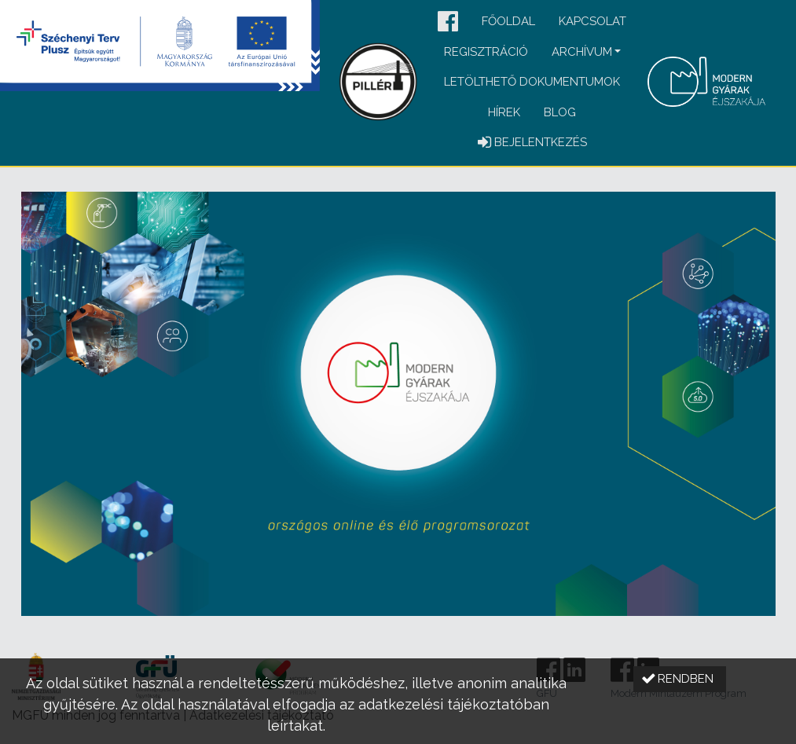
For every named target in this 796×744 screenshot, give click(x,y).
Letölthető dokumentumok (532, 82)
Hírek (504, 112)
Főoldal (508, 21)
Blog (560, 112)
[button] (448, 22)
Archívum (582, 52)
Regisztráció (486, 52)
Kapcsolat (592, 21)
